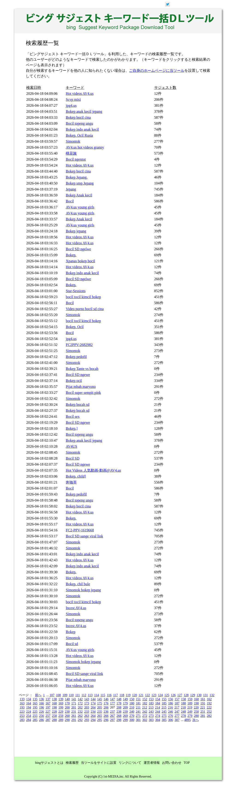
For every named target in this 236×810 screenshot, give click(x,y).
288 (54, 720)
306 (170, 720)
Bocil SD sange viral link (84, 536)
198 (54, 707)
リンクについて (130, 762)
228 (54, 711)
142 (80, 699)
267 (112, 716)
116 (109, 695)
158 (183, 699)
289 (61, 720)
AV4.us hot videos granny (85, 147)
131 (205, 695)
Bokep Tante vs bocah (82, 369)
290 (67, 720)
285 (35, 720)
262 (80, 716)
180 (132, 703)
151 (138, 699)
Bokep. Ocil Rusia (79, 135)
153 (151, 699)
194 (28, 707)
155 (164, 699)
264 (93, 716)
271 (138, 716)
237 (112, 711)
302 (144, 720)
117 (115, 695)
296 (106, 720)
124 (160, 695)
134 (28, 699)
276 (170, 716)
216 (170, 707)
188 (183, 703)
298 (119, 720)
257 (48, 716)
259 (61, 716)
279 (190, 716)
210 (132, 707)
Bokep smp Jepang (80, 183)
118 (121, 695)
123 (153, 695)
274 (157, 716)
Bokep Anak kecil (79, 195)
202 (80, 707)
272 (144, 716)
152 (144, 699)
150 (132, 699)
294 (93, 720)
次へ (195, 720)
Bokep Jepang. (76, 177)
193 (22, 707)
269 (125, 716)
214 (157, 707)
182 (144, 703)
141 (73, 699)
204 (93, 707)
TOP (187, 762)
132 (211, 695)
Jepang (71, 189)
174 (93, 703)
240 (132, 711)
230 (67, 711)
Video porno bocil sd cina (84, 309)
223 (22, 711)
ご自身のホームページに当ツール (156, 70)
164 (28, 703)
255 (35, 716)
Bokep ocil (74, 381)
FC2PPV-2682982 (79, 345)
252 (209, 711)
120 (134, 695)
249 (190, 711)
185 (164, 703)
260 (67, 716)
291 (73, 720)
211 (138, 707)
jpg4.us (71, 105)
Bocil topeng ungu (79, 123)
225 (35, 711)
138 (54, 699)
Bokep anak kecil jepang (84, 111)
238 (119, 711)
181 (138, 703)
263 (86, 716)
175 (99, 703)
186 (170, 703)
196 (41, 707)
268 (119, 716)
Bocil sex (73, 416)
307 (177, 720)
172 (80, 703)
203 (86, 707)
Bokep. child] (76, 476)
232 (80, 711)
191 (203, 703)
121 (141, 695)
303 (151, 720)
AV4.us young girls (80, 207)
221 (202, 707)
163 (22, 703)
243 (151, 711)
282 (209, 716)
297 (112, 720)
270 (132, 716)
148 (119, 699)
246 (170, 711)
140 (67, 699)
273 (151, 716)
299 (125, 720)
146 (106, 699)
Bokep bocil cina (78, 117)
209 (125, 707)
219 (189, 707)
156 (170, 699)
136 (41, 699)
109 (64, 695)
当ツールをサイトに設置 (98, 762)
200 (67, 707)
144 (93, 699)
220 (196, 707)
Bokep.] (71, 428)
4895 (187, 720)
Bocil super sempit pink (83, 393)
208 (119, 707)
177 (112, 703)
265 (99, 716)
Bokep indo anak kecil (82, 129)
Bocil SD (72, 458)
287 (48, 720)
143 (86, 699)
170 (67, 703)
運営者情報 (152, 762)
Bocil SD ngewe (78, 375)
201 (73, 707)
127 (179, 695)
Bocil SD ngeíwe (78, 249)
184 (157, 703)
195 (35, 707)
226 (41, 711)
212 (144, 707)
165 (35, 703)
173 (86, 703)
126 (173, 695)
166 (41, 703)
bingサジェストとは (49, 762)
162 (209, 699)
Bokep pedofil (76, 357)
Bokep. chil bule (78, 584)
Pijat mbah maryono (81, 387)
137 (48, 699)
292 (80, 720)
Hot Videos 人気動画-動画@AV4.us (93, 470)
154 (157, 699)
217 (176, 707)
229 (61, 711)
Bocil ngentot (76, 159)
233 (86, 711)
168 (54, 703)
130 (199, 695)
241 (138, 711)
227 (48, 711)
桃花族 (71, 153)
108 (58, 695)
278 (183, 716)
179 (125, 703)
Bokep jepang (76, 231)
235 (99, 711)
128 (186, 695)
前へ (38, 695)
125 (166, 695)
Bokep (70, 632)
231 (73, 711)
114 (96, 695)
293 (86, 720)
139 (61, 699)
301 (138, 720)
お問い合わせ (171, 762)
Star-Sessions (76, 291)
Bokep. (71, 255)
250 (196, 711)
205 (99, 707)
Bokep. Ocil (74, 327)
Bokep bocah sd (77, 404)
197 (48, 707)
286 (41, 720)
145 (99, 699)
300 (132, 720)
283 (22, 720)
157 (177, 699)
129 (192, 695)
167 (48, 703)
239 (125, 711)
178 (119, 703)
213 (151, 707)
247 (177, 711)
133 (22, 699)
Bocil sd (72, 644)
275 (164, 716)
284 (28, 720)
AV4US (71, 446)
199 (61, 707)
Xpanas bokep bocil (80, 261)
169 (61, 703)
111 (77, 695)
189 (190, 703)
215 (164, 707)
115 (102, 695)
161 (203, 699)
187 (177, 703)
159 (190, 699)
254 (28, 716)
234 (93, 711)
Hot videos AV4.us (79, 93)
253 (22, 716)
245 (164, 711)
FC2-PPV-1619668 (80, 530)
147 (112, 699)
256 (41, 716)
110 (71, 695)
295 (99, 720)
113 (90, 695)
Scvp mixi (73, 99)
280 (196, 716)
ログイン (198, 4)
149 (125, 699)
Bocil (70, 201)
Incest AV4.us (76, 608)
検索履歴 (72, 762)
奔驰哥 (71, 482)
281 (203, 716)
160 (196, 699)
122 (147, 695)
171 (73, 703)
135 (35, 699)
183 (151, 703)
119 (128, 695)
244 (157, 711)
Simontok (73, 141)
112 (83, 695)
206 (106, 707)
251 (203, 711)
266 (106, 716)
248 (183, 711)
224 (28, 711)
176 (106, 703)
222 (209, 707)
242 (144, 711)
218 (183, 707)
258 (54, 716)
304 (157, 720)
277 (177, 716)
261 (73, 716)
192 (209, 703)
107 (52, 695)
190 (196, 703)
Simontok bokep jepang (83, 590)
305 (164, 720)
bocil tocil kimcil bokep (83, 297)
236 (106, 711)
